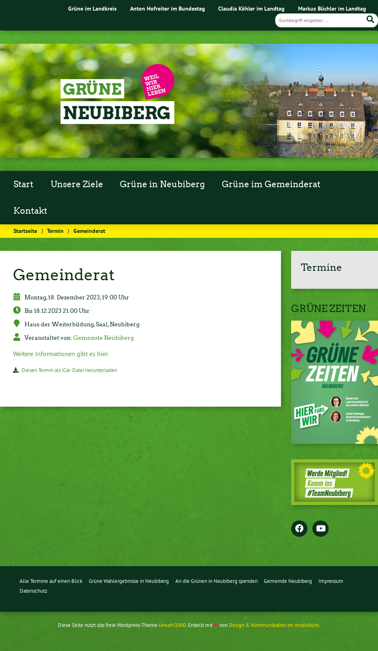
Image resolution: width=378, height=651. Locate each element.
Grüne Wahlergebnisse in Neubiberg (129, 581)
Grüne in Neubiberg (162, 184)
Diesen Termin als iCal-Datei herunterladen (69, 370)
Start (23, 184)
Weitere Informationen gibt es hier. (61, 354)
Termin (55, 231)
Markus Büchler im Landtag (332, 8)
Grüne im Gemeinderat (271, 184)
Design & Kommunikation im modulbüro (274, 625)
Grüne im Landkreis (92, 8)
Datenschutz (33, 590)
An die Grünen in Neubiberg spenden (216, 581)
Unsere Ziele (77, 184)
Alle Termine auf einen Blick (51, 581)
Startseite (25, 231)
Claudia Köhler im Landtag (251, 8)
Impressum (330, 581)
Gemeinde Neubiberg (103, 337)
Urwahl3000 (172, 625)
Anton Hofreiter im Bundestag (167, 8)
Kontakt (30, 211)
